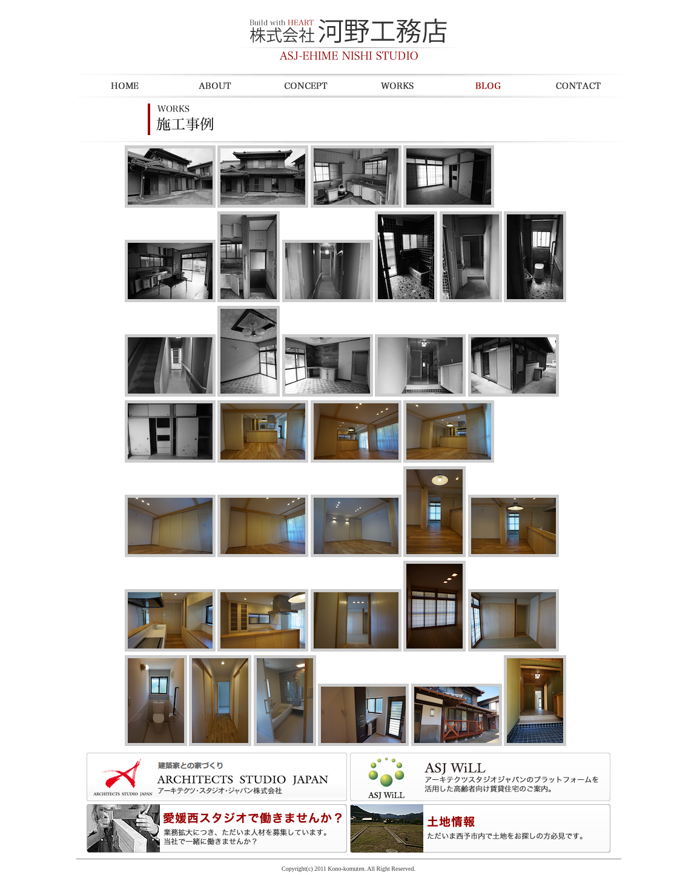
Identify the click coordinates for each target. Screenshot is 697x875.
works (394, 85)
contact (575, 85)
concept (303, 85)
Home (121, 85)
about (212, 85)
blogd (485, 85)
